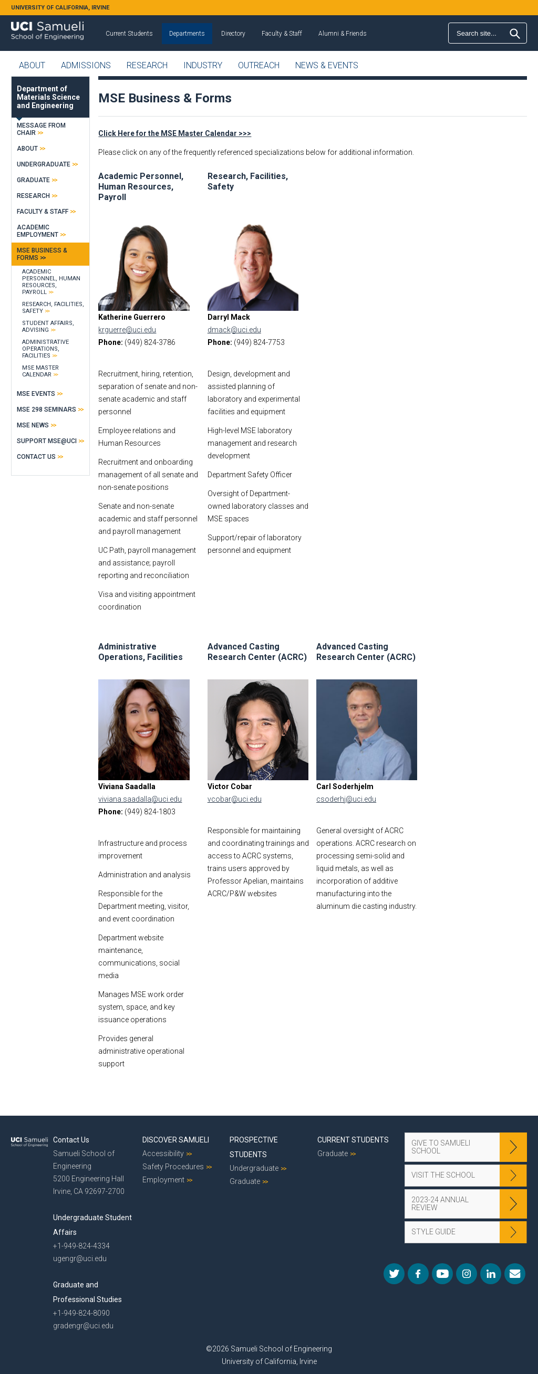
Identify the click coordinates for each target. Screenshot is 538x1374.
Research (147, 65)
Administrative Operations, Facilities (140, 652)
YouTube (442, 1273)
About (32, 65)
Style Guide (433, 1232)
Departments (187, 33)
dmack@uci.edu (234, 330)
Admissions (86, 65)
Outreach (259, 65)
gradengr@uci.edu (83, 1325)
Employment (163, 1180)
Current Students (129, 33)
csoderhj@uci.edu (346, 799)
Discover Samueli (175, 1140)
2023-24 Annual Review (440, 1203)
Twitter (394, 1273)
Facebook (418, 1273)
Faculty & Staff (282, 33)
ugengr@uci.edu (80, 1258)
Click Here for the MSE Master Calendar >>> (174, 133)
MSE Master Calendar (40, 371)
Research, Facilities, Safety (53, 307)
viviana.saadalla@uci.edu (140, 799)
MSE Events (36, 393)
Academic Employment (37, 231)
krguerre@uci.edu (127, 330)
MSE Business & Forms (42, 254)
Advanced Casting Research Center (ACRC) (257, 652)
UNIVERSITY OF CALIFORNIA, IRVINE (60, 7)
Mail (514, 1273)
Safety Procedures (173, 1166)
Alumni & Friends (342, 33)
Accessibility (163, 1153)
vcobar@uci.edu (235, 799)
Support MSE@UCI (47, 441)
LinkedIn (490, 1273)
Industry (202, 65)
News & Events (326, 65)
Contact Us (36, 456)
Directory (233, 33)
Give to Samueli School (440, 1147)
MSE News (33, 425)
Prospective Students (254, 1147)
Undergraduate (43, 164)
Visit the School (443, 1175)
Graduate (33, 180)
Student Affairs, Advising (48, 326)
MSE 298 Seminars (46, 409)
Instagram (466, 1273)
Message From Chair (41, 129)
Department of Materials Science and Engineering (48, 97)
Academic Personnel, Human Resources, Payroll (140, 186)
